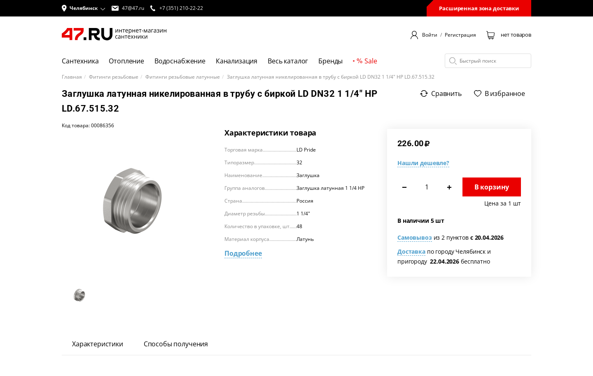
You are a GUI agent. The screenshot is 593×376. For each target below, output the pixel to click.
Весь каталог (288, 60)
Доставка (411, 251)
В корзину (491, 187)
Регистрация (460, 35)
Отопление (126, 60)
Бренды (330, 60)
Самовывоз (414, 237)
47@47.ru (128, 8)
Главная (72, 77)
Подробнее (243, 253)
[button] (83, 8)
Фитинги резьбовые (113, 77)
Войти (429, 35)
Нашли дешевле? (423, 163)
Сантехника (80, 60)
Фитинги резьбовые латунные (182, 77)
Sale (367, 60)
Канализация (236, 60)
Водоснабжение (179, 60)
